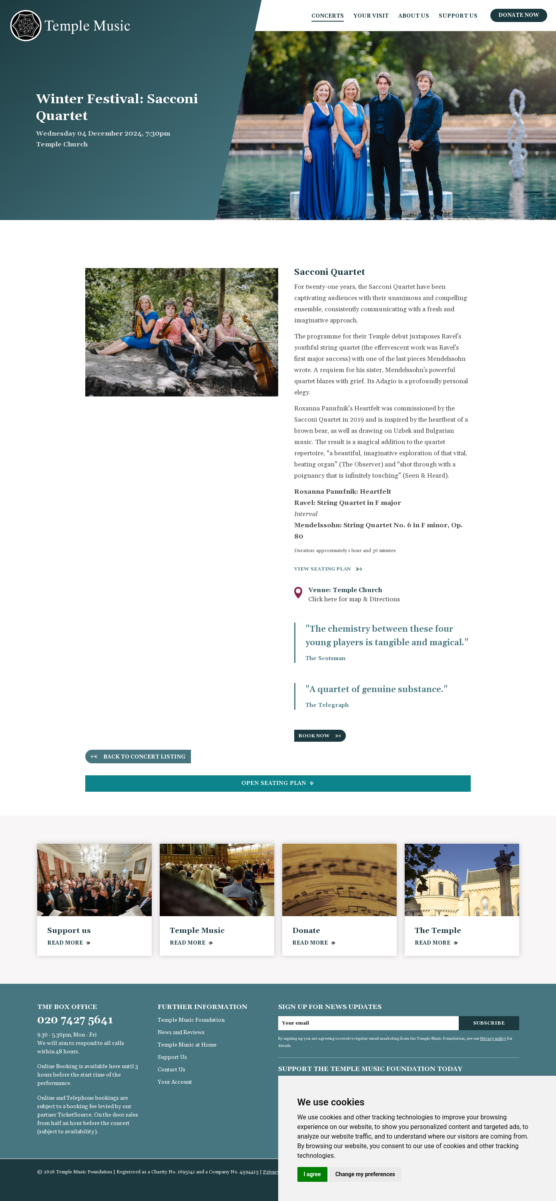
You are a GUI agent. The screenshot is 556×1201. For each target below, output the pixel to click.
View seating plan (322, 569)
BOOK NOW (314, 736)
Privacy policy (493, 1038)
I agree (312, 1174)
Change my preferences (365, 1174)
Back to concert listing (144, 757)
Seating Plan (278, 783)
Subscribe (489, 1023)
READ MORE (65, 943)
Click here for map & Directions (354, 599)
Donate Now (518, 15)
